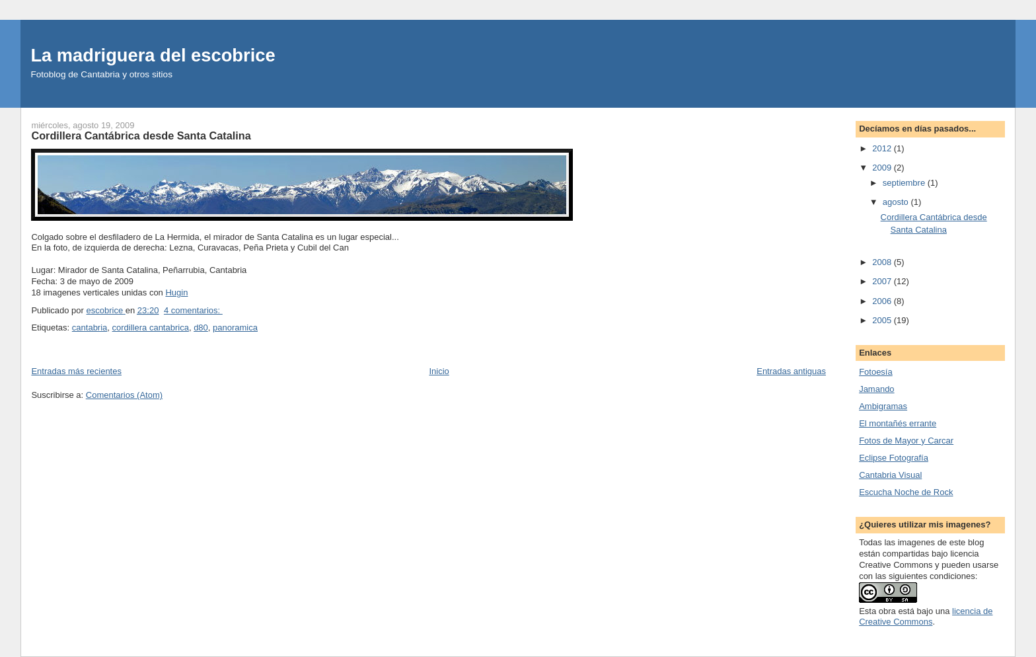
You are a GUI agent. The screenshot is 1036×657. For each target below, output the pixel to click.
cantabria (89, 327)
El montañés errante (897, 423)
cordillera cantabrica (150, 327)
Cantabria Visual (890, 475)
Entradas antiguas (791, 371)
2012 (883, 148)
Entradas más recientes (76, 371)
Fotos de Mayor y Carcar (906, 440)
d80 (201, 327)
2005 (883, 320)
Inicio (439, 371)
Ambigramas (883, 406)
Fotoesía (876, 372)
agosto (897, 202)
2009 (883, 168)
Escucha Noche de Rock (906, 492)
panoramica (235, 327)
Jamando (876, 389)
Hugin (176, 292)
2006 (883, 301)
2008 (883, 262)
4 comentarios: (193, 310)
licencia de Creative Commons (925, 616)
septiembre (905, 183)
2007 (883, 281)
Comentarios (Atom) (124, 395)
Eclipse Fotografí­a (893, 458)
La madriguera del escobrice (152, 55)
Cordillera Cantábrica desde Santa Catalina (140, 135)
